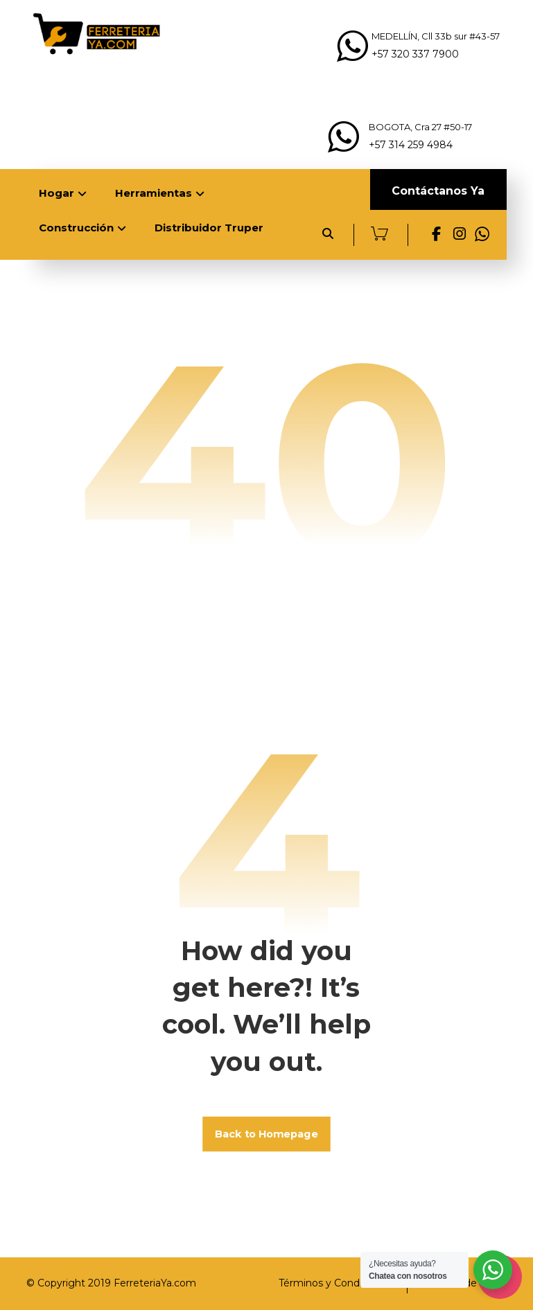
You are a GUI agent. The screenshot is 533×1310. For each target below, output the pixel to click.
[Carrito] (380, 232)
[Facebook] (436, 235)
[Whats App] (482, 235)
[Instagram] (459, 235)
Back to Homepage (266, 1134)
